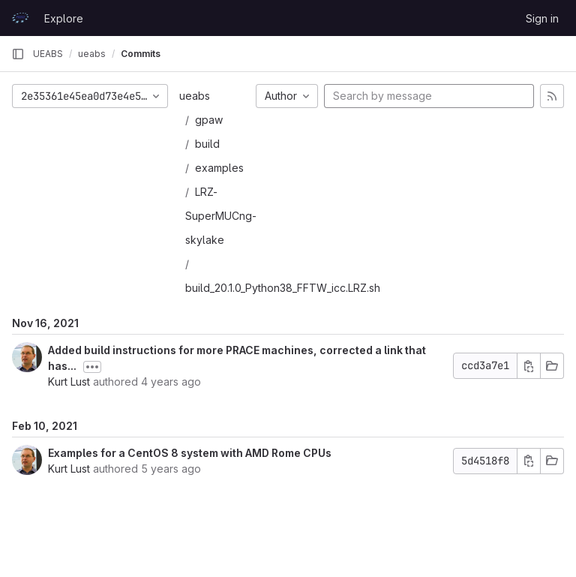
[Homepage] (20, 18)
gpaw (209, 119)
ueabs (194, 95)
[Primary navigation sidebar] (18, 54)
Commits (140, 53)
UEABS (48, 53)
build (207, 143)
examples (219, 167)
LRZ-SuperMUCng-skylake (220, 215)
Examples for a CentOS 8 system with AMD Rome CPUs (190, 452)
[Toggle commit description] (92, 367)
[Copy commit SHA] (529, 366)
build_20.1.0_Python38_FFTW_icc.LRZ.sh (282, 287)
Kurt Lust (69, 381)
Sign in (542, 18)
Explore (63, 18)
